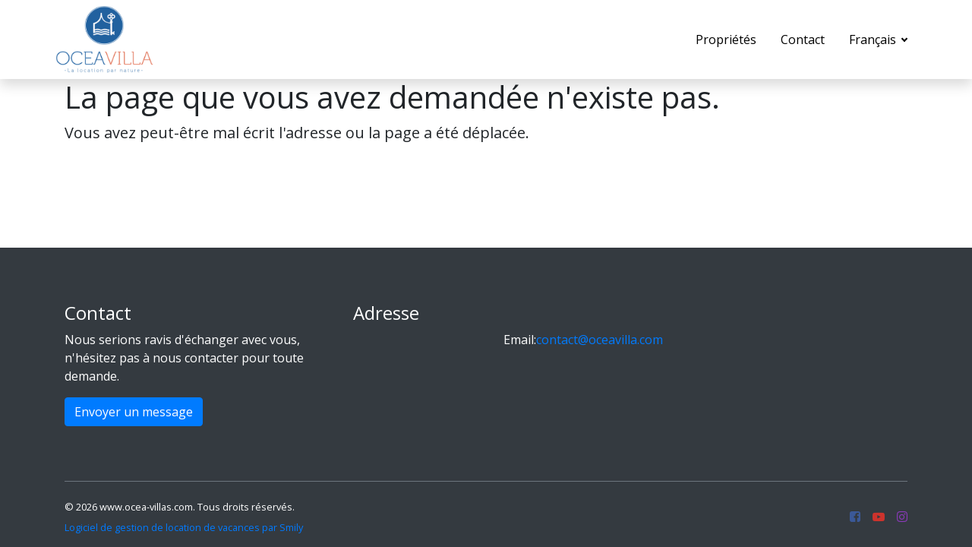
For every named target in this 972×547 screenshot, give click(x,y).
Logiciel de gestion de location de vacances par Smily (184, 527)
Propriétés (726, 39)
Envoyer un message (133, 411)
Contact (803, 39)
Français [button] (874, 39)
